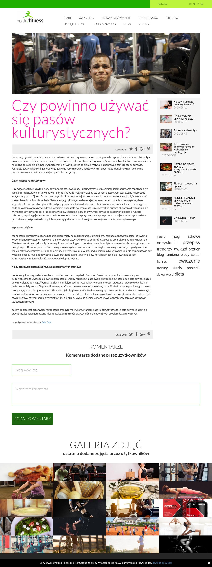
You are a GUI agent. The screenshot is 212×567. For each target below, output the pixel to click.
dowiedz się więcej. (162, 563)
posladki (193, 268)
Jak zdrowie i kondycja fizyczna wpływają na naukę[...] (184, 148)
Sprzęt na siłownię (185, 130)
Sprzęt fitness (74, 24)
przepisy (191, 242)
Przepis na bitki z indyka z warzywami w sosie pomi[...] (185, 168)
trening (162, 268)
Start (67, 17)
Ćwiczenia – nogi (184, 217)
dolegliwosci (165, 274)
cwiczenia (189, 261)
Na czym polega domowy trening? (184, 103)
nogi (176, 236)
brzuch (194, 249)
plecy (185, 254)
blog (160, 254)
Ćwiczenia (86, 17)
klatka (161, 236)
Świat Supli (46, 322)
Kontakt (145, 24)
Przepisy (172, 17)
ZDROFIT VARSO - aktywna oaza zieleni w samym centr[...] (185, 202)
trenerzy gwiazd (172, 249)
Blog (127, 24)
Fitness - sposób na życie (185, 185)
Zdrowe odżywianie (116, 17)
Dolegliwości (148, 17)
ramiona (172, 254)
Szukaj (164, 4)
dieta (179, 274)
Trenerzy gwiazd (103, 24)
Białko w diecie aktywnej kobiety (184, 117)
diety (177, 267)
